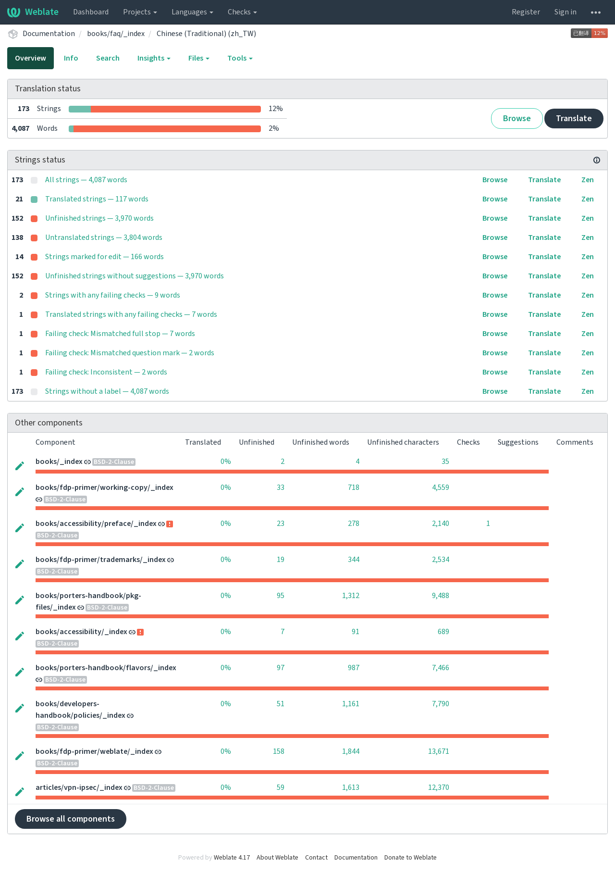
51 (280, 704)
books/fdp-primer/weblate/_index (94, 751)
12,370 (438, 787)
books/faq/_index (116, 33)
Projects (140, 12)
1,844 (350, 751)
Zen (587, 180)
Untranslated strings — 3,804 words (103, 237)
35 (445, 461)
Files (198, 58)
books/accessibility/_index (81, 631)
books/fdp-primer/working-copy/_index (104, 487)
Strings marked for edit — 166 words (104, 256)
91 (355, 631)
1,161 (350, 704)
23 (280, 523)
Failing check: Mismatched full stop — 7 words (120, 333)
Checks (242, 12)
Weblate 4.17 (232, 857)
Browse (517, 118)
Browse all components (70, 819)
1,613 (350, 787)
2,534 (440, 559)
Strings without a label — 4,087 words (107, 391)
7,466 (440, 667)
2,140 (440, 523)
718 (353, 487)
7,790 (440, 704)
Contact (316, 857)
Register (526, 12)
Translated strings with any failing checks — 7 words (131, 314)
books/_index (59, 461)
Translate (574, 118)
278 (353, 523)
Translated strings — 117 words (96, 199)
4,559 (440, 487)
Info (71, 58)
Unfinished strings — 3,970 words (99, 218)
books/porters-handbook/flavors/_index (106, 667)
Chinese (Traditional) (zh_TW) (206, 33)
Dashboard (91, 12)
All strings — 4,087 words (86, 180)
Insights (154, 58)
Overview (30, 58)
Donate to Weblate (410, 857)
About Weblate (277, 857)
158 (278, 751)
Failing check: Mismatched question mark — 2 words (129, 353)
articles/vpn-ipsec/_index (79, 787)
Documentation (49, 33)
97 (280, 667)
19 (280, 559)
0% (226, 461)
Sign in (565, 12)
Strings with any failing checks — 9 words (112, 295)
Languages (192, 12)
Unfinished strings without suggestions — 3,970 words (134, 276)
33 (280, 487)
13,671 (438, 751)
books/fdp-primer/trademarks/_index (101, 559)
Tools (240, 58)
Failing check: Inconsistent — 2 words (106, 372)
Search (108, 58)
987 (353, 667)
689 (443, 631)
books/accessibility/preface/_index (96, 523)
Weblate (33, 12)
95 (280, 595)
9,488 (440, 595)
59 (280, 787)
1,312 (350, 595)
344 (353, 559)
